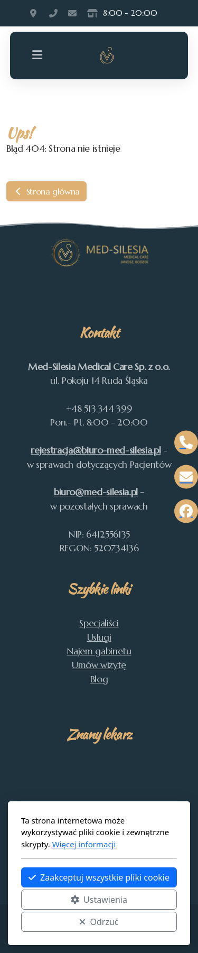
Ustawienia (99, 899)
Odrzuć (98, 922)
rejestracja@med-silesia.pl (72, 13)
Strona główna (46, 191)
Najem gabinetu (99, 651)
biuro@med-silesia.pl (96, 492)
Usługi (99, 637)
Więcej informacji (84, 844)
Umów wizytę (99, 665)
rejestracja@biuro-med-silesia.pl (96, 450)
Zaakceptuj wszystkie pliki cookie (99, 877)
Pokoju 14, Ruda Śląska (34, 13)
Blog (99, 679)
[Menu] (37, 55)
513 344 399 (53, 13)
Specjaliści (98, 623)
